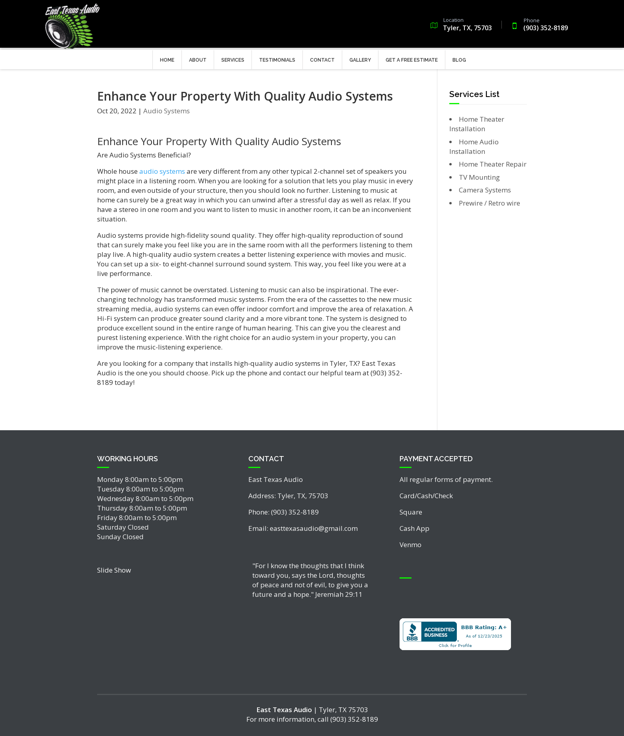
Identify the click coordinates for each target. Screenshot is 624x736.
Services (232, 58)
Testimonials (277, 58)
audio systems (162, 171)
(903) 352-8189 (540, 23)
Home (167, 58)
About (198, 58)
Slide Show (114, 570)
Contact (322, 58)
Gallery (360, 58)
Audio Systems (166, 110)
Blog (459, 58)
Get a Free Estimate (412, 58)
